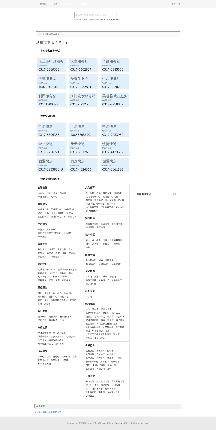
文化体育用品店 (93, 327)
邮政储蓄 (115, 361)
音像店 (110, 320)
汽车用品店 (43, 360)
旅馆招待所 (116, 224)
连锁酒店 (90, 227)
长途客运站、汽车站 (47, 197)
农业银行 (111, 351)
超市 (88, 309)
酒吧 (40, 213)
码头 (55, 193)
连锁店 (95, 309)
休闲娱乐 (66, 280)
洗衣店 (116, 334)
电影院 (63, 273)
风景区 (50, 253)
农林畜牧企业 (113, 392)
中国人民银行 (99, 365)
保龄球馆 (42, 273)
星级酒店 (105, 224)
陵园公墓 (42, 320)
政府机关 (61, 333)
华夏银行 (111, 358)
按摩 (58, 280)
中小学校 (90, 193)
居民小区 (90, 240)
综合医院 (68, 293)
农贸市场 (120, 316)
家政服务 (42, 236)
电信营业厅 (91, 260)
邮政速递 (109, 260)
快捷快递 (109, 144)
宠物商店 (53, 316)
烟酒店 (89, 316)
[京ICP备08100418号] (117, 423)
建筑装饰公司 (102, 381)
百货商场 (120, 327)
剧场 (70, 273)
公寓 (105, 240)
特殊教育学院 (92, 207)
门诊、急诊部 (44, 304)
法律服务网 (47, 79)
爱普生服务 (79, 79)
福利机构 (59, 344)
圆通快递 (45, 161)
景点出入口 (43, 257)
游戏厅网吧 (43, 269)
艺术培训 (120, 207)
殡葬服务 (53, 320)
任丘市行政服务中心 (54, 61)
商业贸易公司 (117, 381)
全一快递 (45, 144)
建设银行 (100, 351)
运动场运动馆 (44, 276)
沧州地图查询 (55, 412)
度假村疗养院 (92, 224)
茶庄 (53, 213)
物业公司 (107, 244)
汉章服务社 (79, 61)
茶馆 (47, 213)
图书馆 (89, 200)
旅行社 (89, 385)
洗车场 (65, 360)
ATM (88, 365)
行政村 (117, 244)
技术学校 (111, 204)
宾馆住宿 (100, 227)
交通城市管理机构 (46, 333)
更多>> (176, 194)
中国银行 (90, 354)
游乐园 (52, 249)
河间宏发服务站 (83, 96)
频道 (55, 4)
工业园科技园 (116, 240)
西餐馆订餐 (56, 209)
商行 (120, 358)
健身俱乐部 (91, 284)
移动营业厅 (104, 264)
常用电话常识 (144, 194)
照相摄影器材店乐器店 (106, 324)
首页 (39, 34)
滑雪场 (113, 276)
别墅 (88, 244)
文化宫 (106, 197)
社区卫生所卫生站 (46, 293)
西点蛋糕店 (43, 217)
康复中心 (64, 297)
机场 (49, 193)
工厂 (88, 389)
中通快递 (109, 126)
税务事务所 (91, 392)
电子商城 (120, 320)
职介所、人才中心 (46, 229)
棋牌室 (56, 276)
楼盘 (98, 240)
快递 (62, 320)
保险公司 (100, 369)
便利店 (89, 338)
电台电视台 (106, 385)
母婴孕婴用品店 (93, 313)
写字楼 (89, 297)
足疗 (51, 280)
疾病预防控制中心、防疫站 (63, 300)
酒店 (85, 19)
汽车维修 (55, 360)
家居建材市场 (92, 320)
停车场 (63, 193)
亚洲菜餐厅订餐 (58, 217)
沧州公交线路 (40, 412)
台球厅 (65, 276)
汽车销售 (66, 357)
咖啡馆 (61, 213)
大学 (98, 193)
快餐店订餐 (69, 209)
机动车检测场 (44, 364)
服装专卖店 (106, 309)
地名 (88, 247)
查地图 (67, 4)
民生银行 (90, 358)
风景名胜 (62, 249)
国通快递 (109, 161)
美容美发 (42, 280)
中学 (108, 19)
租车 (75, 357)
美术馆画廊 (110, 200)
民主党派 (42, 340)
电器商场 (90, 324)
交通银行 (100, 354)
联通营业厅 (116, 264)
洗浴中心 (53, 273)
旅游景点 (42, 249)
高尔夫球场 (91, 280)
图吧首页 (43, 4)
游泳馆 (97, 276)
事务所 (102, 392)
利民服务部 (47, 96)
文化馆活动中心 (93, 197)
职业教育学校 (107, 207)
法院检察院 (43, 336)
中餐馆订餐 (43, 209)
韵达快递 (77, 161)
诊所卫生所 (43, 300)
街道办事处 (71, 336)
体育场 (89, 276)
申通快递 (45, 126)
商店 (88, 331)
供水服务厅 (111, 79)
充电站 (56, 357)
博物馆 (41, 253)
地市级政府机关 (45, 344)
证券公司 (90, 369)
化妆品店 (115, 313)
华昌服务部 (111, 61)
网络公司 (90, 381)
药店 (59, 293)
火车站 (41, 193)
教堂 (58, 253)
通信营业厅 (91, 264)
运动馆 (102, 280)
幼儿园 (114, 197)
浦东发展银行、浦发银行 (97, 361)
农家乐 (72, 253)
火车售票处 (108, 327)
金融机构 (112, 365)
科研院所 (118, 193)
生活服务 (68, 233)
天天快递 (77, 144)
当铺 (109, 369)
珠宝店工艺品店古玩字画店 (98, 334)
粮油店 (110, 316)
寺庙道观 (55, 257)
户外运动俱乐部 (114, 280)
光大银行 (100, 358)
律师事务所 (97, 389)
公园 (64, 253)
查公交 (83, 4)
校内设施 (107, 193)
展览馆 (71, 249)
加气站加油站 (44, 357)
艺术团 (121, 200)
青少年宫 (98, 200)
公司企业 (90, 396)
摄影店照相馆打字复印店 (49, 233)
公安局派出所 (57, 336)
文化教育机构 (92, 211)
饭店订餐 (72, 217)
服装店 (106, 313)
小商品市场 (99, 338)
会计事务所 (110, 389)
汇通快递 (77, 126)
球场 (105, 276)
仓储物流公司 (66, 316)
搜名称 (124, 15)
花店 (107, 331)
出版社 (117, 385)
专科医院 (42, 297)
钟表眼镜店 (97, 331)
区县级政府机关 (56, 340)
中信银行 (111, 354)
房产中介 (96, 244)
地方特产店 (99, 316)
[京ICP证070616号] (101, 423)
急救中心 (53, 297)
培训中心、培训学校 (95, 204)
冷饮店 (70, 213)
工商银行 (90, 351)
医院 (97, 19)
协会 (96, 385)
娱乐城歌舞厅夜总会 (67, 269)
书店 (103, 320)
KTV (53, 269)
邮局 (101, 260)
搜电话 (138, 15)
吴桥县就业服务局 (116, 96)
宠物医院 (42, 316)
